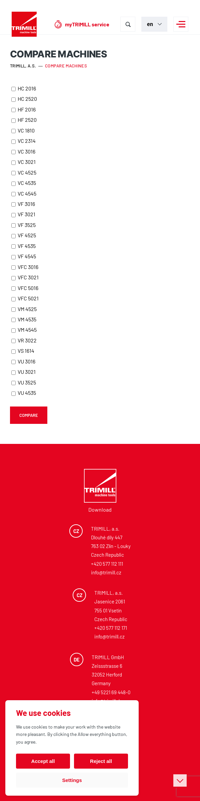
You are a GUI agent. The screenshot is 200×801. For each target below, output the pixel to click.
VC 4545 (23, 193)
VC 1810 (23, 130)
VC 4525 (23, 172)
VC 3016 (23, 151)
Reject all (101, 761)
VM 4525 (24, 309)
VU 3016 (23, 361)
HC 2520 (24, 98)
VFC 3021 (25, 277)
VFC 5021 (25, 298)
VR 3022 (24, 340)
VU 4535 (23, 392)
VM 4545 (24, 329)
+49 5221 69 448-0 (111, 692)
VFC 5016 (24, 288)
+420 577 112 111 (107, 564)
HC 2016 (23, 88)
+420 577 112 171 (110, 628)
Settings (72, 780)
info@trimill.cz (106, 572)
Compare (28, 415)
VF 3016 (23, 204)
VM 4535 (23, 319)
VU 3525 (23, 382)
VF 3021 (23, 214)
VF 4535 (23, 246)
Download (100, 509)
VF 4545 (23, 256)
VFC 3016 (24, 267)
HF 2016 (23, 109)
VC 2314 (23, 141)
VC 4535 (23, 183)
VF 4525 (23, 235)
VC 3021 (23, 162)
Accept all (43, 761)
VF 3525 (23, 225)
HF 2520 (24, 119)
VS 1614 (22, 350)
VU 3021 (23, 371)
